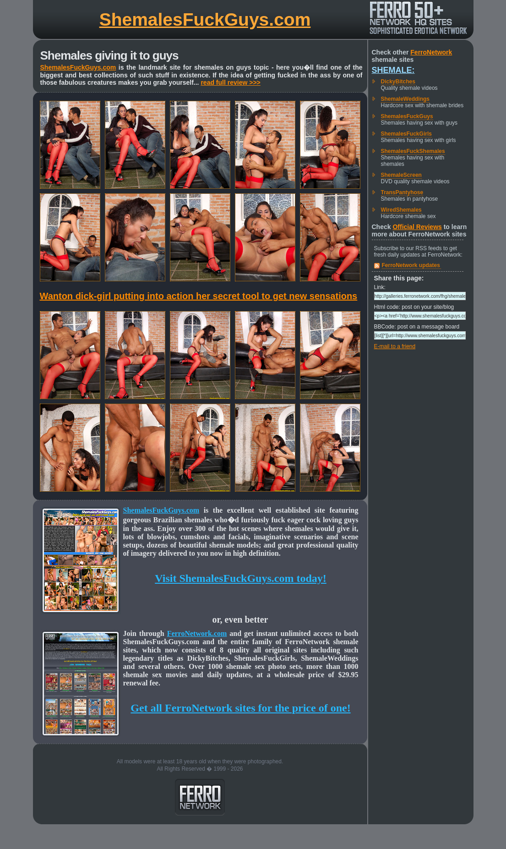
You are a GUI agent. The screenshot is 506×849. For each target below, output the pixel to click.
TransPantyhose (402, 192)
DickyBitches (398, 81)
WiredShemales (401, 210)
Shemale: (393, 70)
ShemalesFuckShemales (413, 151)
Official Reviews (416, 226)
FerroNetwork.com (197, 633)
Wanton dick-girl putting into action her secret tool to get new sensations (199, 296)
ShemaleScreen (401, 175)
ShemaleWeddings (405, 99)
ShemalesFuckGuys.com (205, 19)
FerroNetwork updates (411, 265)
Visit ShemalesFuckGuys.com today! (240, 578)
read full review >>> (230, 82)
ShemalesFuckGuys (407, 116)
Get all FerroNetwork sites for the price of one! (240, 708)
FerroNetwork (431, 52)
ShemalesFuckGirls (406, 134)
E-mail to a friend (395, 346)
